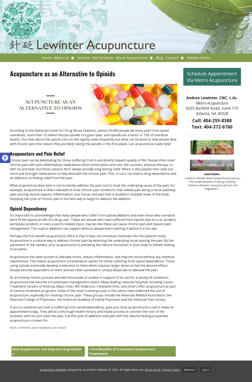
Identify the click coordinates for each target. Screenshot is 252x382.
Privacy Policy (171, 370)
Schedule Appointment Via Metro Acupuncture (212, 76)
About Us (61, 57)
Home (46, 57)
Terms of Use (153, 370)
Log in (205, 370)
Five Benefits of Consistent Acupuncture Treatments (122, 351)
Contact (172, 57)
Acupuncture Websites (53, 370)
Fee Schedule (103, 57)
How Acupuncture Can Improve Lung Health (46, 351)
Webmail (189, 370)
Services (84, 57)
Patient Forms (198, 57)
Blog (159, 57)
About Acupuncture (131, 57)
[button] (5, 158)
